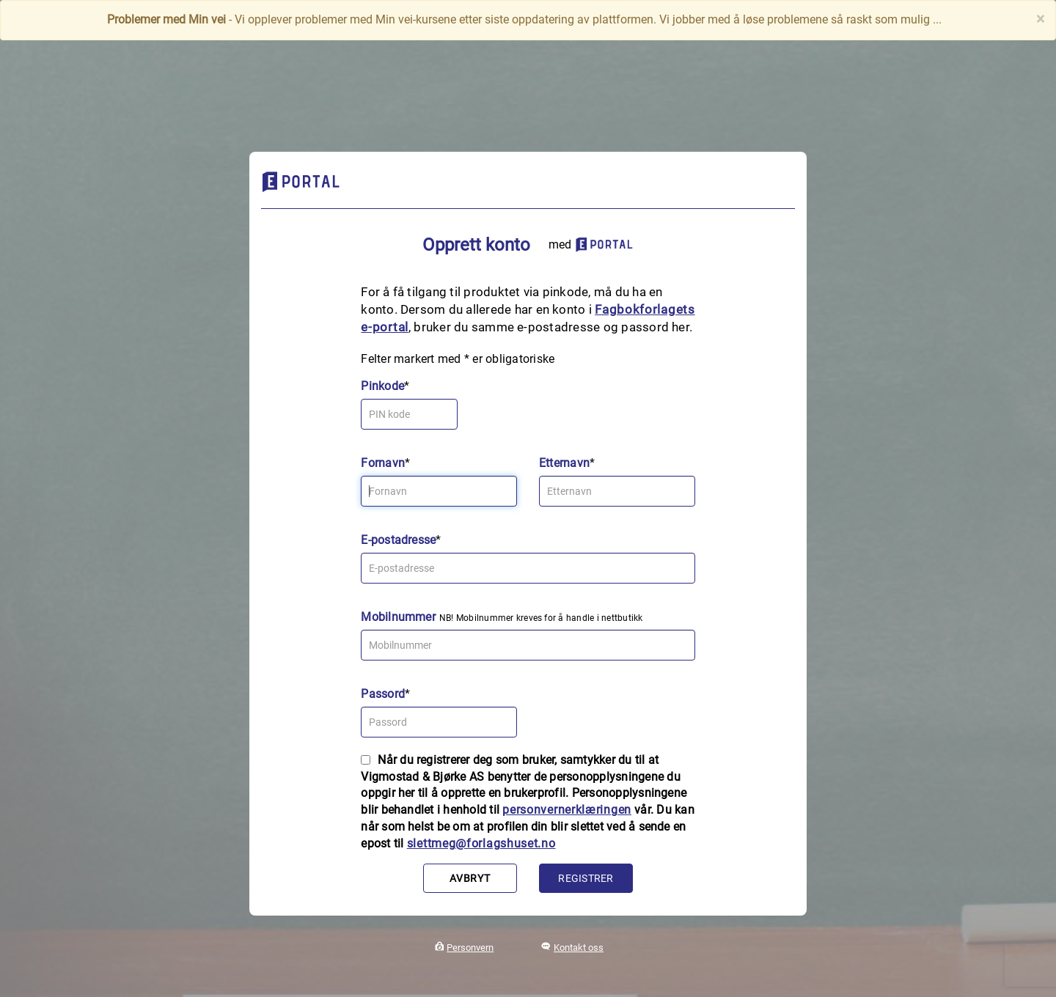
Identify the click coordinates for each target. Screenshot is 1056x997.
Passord (383, 694)
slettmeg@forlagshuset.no (481, 843)
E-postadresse (398, 540)
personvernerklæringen (566, 810)
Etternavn (564, 463)
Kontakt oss (579, 947)
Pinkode (382, 386)
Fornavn (383, 463)
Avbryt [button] (470, 878)
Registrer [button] (585, 878)
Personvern (470, 947)
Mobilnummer (398, 617)
